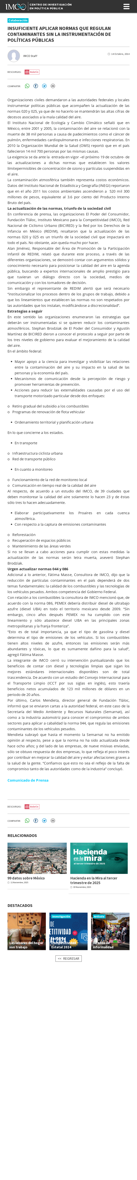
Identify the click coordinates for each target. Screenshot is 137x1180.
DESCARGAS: (14, 72)
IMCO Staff (30, 56)
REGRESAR (71, 959)
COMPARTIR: (14, 86)
